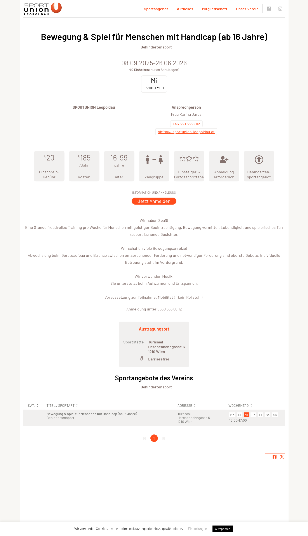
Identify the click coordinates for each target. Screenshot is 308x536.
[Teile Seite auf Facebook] (274, 456)
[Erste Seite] (144, 438)
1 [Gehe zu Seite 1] (154, 438)
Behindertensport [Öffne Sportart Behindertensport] (156, 47)
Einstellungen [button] (197, 529)
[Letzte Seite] (163, 438)
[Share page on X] (282, 456)
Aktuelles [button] (185, 8)
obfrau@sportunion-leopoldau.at (186, 131)
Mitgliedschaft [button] (214, 8)
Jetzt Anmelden (154, 201)
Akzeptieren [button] (222, 529)
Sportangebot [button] (156, 8)
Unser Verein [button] (247, 8)
